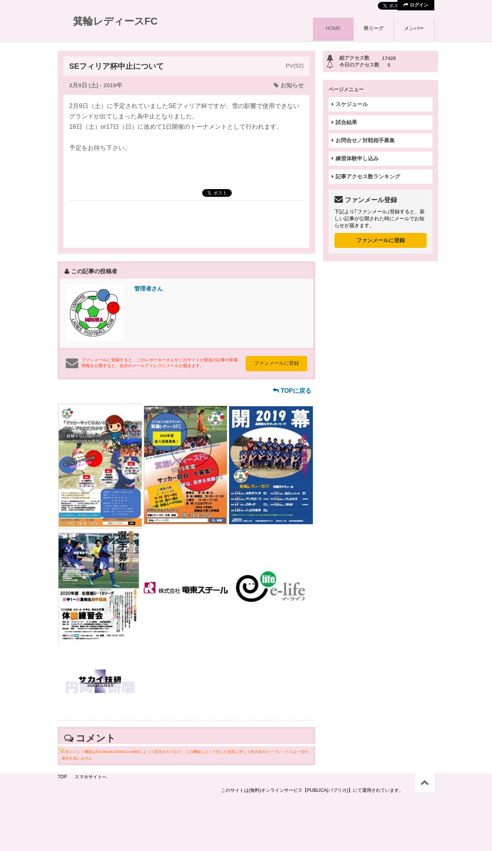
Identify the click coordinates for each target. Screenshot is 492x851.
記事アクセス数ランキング (366, 176)
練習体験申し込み (355, 158)
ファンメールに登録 (276, 363)
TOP (62, 777)
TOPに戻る (292, 390)
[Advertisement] (186, 223)
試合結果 (344, 122)
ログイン (416, 5)
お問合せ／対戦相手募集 (363, 140)
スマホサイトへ (91, 777)
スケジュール (350, 104)
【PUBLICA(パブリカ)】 (328, 790)
